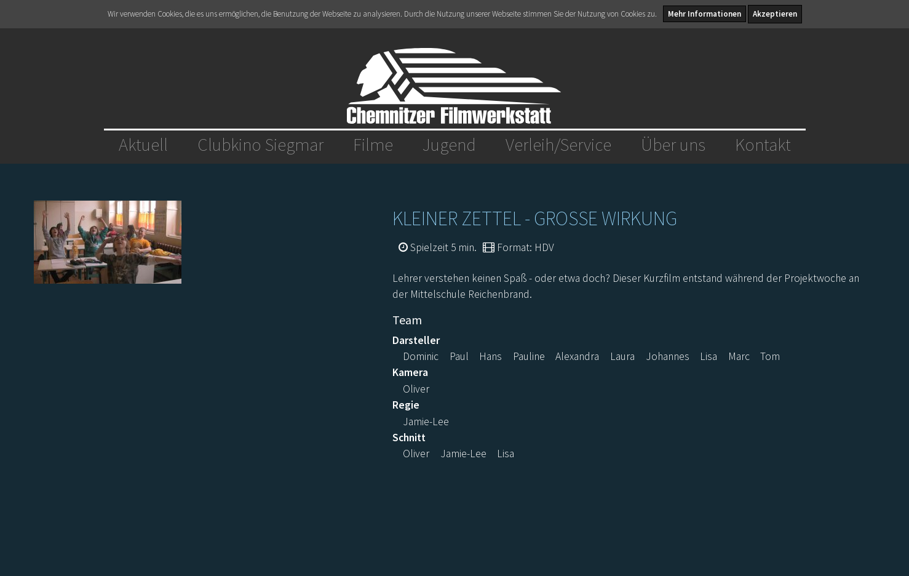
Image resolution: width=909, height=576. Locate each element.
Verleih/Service (558, 145)
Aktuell (143, 145)
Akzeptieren (775, 14)
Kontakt (763, 145)
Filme (373, 145)
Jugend (449, 145)
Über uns (673, 145)
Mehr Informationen (704, 14)
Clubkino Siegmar (260, 145)
